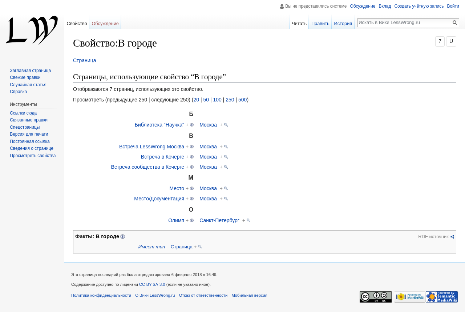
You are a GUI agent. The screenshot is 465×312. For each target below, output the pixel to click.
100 (217, 100)
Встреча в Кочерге (162, 157)
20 (196, 100)
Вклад (385, 6)
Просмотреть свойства (33, 155)
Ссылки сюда (23, 113)
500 (242, 100)
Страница (84, 60)
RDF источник (433, 236)
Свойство (76, 23)
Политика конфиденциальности (101, 295)
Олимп (176, 220)
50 (206, 100)
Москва (208, 125)
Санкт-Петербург (219, 220)
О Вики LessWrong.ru (155, 295)
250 (230, 100)
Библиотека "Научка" (159, 125)
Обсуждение (362, 6)
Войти (453, 6)
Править (320, 23)
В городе (108, 236)
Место (176, 188)
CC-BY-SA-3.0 (152, 284)
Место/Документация (159, 198)
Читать (299, 23)
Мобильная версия (249, 295)
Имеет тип (151, 246)
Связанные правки (29, 120)
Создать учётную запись (419, 6)
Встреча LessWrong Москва (151, 146)
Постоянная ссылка (29, 141)
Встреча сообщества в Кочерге (148, 167)
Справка (18, 91)
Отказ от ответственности (203, 295)
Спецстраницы (25, 127)
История (343, 23)
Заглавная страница (30, 70)
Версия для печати (29, 134)
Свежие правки (25, 77)
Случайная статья (28, 84)
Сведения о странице (31, 148)
